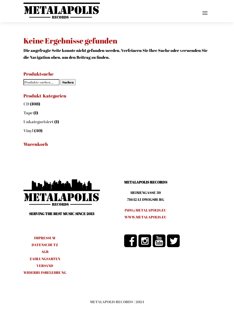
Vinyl (28, 130)
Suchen (68, 82)
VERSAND (44, 265)
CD (26, 104)
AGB (44, 251)
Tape (28, 113)
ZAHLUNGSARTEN (45, 258)
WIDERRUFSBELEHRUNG (44, 272)
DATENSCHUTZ (45, 244)
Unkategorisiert (38, 121)
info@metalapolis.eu (145, 210)
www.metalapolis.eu (145, 217)
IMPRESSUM (44, 237)
